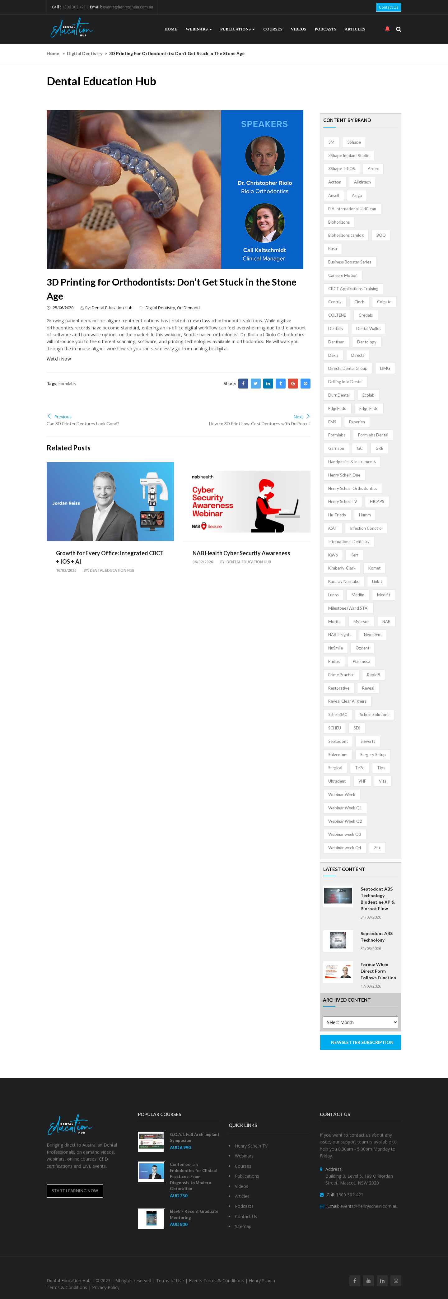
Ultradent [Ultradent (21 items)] (337, 781)
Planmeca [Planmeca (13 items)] (361, 661)
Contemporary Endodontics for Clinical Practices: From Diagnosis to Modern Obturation (193, 1176)
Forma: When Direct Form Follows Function (378, 971)
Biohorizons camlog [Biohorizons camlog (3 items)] (346, 235)
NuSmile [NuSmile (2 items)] (335, 647)
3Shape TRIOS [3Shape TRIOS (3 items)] (341, 168)
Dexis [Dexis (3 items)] (333, 355)
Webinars (199, 29)
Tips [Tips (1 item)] (381, 767)
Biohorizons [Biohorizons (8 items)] (339, 222)
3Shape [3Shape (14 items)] (354, 142)
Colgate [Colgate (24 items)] (384, 301)
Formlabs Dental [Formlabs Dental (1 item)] (373, 434)
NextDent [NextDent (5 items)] (373, 634)
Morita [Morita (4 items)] (334, 621)
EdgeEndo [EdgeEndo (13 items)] (337, 408)
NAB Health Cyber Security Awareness (241, 553)
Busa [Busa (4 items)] (332, 248)
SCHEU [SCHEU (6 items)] (334, 727)
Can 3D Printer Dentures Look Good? (83, 423)
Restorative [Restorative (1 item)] (338, 688)
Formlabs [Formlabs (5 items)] (336, 434)
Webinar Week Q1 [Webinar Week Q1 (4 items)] (345, 807)
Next (301, 417)
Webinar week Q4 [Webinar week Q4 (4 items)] (344, 847)
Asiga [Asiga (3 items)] (357, 195)
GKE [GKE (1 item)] (379, 448)
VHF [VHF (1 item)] (362, 781)
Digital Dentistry (84, 53)
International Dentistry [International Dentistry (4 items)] (349, 541)
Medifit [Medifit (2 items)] (383, 594)
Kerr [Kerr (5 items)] (354, 554)
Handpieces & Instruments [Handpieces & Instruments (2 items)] (352, 461)
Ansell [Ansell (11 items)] (333, 195)
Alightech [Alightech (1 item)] (362, 181)
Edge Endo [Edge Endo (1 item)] (369, 408)
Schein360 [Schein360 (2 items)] (337, 714)
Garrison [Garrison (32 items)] (336, 448)
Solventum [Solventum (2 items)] (338, 754)
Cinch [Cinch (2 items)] (359, 301)
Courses (272, 29)
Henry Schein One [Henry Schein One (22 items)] (344, 475)
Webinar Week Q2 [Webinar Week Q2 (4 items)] (345, 821)
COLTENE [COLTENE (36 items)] (337, 315)
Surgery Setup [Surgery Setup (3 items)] (373, 754)
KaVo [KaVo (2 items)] (333, 554)
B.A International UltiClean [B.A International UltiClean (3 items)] (352, 208)
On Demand (188, 307)
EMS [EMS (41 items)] (332, 421)
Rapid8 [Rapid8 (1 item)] (373, 674)
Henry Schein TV (251, 1146)
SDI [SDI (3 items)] (357, 727)
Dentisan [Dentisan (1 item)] (336, 341)
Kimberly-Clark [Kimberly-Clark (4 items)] (342, 568)
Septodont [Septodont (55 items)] (338, 741)
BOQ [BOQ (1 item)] (381, 235)
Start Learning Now (75, 1190)
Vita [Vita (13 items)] (382, 781)
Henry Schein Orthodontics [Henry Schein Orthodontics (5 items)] (352, 488)
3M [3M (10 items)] (331, 142)
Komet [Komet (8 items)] (374, 568)
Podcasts (325, 29)
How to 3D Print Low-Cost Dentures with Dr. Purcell (259, 423)
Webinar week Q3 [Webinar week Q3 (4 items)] (344, 834)
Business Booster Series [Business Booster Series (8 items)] (349, 261)
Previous (59, 417)
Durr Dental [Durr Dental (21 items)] (339, 395)
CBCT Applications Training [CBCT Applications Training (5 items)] (353, 288)
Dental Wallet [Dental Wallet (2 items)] (368, 328)
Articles (355, 29)
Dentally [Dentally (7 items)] (335, 328)
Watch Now (59, 359)
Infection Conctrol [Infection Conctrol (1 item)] (366, 528)
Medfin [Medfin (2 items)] (358, 594)
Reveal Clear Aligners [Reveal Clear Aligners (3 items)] (347, 701)
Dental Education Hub (112, 307)
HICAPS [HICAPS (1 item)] (377, 501)
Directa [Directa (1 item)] (358, 355)
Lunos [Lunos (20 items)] (333, 594)
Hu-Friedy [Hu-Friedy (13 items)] (337, 514)
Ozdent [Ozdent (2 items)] (362, 647)
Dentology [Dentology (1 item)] (366, 341)
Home (171, 29)
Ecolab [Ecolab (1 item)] (368, 395)
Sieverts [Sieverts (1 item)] (368, 741)
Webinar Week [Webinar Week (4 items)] (341, 794)
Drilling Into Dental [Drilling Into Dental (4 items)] (345, 381)
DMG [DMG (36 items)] (385, 368)
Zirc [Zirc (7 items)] (377, 847)
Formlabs (67, 383)
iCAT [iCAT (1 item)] (332, 528)
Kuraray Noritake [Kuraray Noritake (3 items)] (343, 581)
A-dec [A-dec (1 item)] (373, 168)
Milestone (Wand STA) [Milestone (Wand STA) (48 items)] (348, 608)
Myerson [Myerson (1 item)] (361, 621)
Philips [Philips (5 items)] (334, 661)
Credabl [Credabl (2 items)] (366, 315)
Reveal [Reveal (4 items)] (368, 688)
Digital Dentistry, (161, 307)
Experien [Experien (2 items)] (357, 421)
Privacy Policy (105, 1287)
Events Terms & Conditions (216, 1280)
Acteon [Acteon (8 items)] (334, 181)
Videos (298, 29)
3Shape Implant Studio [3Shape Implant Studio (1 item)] (349, 155)
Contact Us (388, 7)
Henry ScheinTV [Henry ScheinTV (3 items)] (342, 501)
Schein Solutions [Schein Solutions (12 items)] (374, 714)
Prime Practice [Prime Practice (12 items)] (341, 674)
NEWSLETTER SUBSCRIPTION (362, 1042)
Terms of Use (170, 1280)
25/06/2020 (60, 307)
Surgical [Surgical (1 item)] (335, 767)
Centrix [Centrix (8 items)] (335, 301)
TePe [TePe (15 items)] (359, 767)
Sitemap (243, 1226)
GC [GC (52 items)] (360, 448)
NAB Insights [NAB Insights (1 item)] (339, 634)
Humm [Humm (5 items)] (365, 514)
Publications (237, 29)
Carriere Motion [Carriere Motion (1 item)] (342, 275)
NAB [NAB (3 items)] (386, 621)
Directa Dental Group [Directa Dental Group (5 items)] (347, 368)
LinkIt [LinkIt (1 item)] (377, 581)
